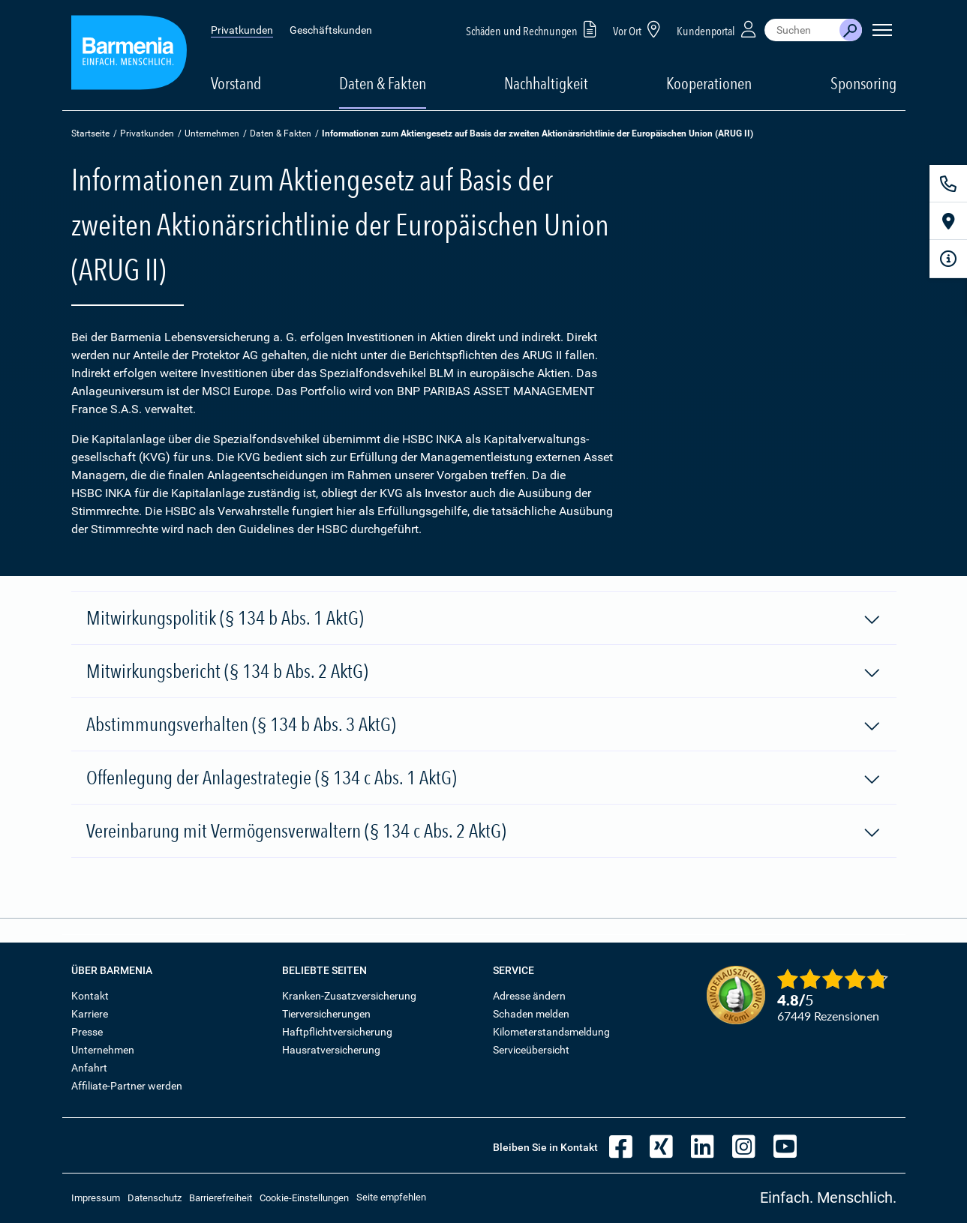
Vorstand (236, 83)
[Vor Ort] (948, 221)
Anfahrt (89, 1068)
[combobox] (801, 30)
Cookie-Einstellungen (304, 1198)
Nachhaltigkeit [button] (546, 83)
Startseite (90, 133)
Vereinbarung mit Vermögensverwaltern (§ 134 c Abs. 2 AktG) (483, 831)
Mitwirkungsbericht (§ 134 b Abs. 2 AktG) (483, 672)
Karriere (89, 1014)
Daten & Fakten (280, 133)
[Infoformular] (948, 258)
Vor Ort (639, 28)
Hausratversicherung (331, 1050)
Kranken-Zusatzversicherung (349, 996)
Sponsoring (863, 83)
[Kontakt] (948, 183)
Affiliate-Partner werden (126, 1086)
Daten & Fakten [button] (382, 83)
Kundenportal (718, 28)
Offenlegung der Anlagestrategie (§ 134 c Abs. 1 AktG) (483, 778)
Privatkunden (242, 30)
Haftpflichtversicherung (337, 1032)
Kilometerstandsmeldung (551, 1032)
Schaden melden (531, 1014)
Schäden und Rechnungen (534, 28)
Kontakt (90, 996)
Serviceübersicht (531, 1050)
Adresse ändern (529, 996)
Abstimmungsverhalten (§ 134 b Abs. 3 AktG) (483, 725)
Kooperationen (709, 83)
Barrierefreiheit (220, 1198)
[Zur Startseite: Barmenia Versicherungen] (129, 55)
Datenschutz (155, 1198)
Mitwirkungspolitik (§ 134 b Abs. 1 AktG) (483, 618)
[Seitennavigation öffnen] (882, 29)
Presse (87, 1032)
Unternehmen (212, 133)
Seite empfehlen (391, 1197)
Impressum (95, 1198)
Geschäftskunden (331, 30)
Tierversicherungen (326, 1014)
